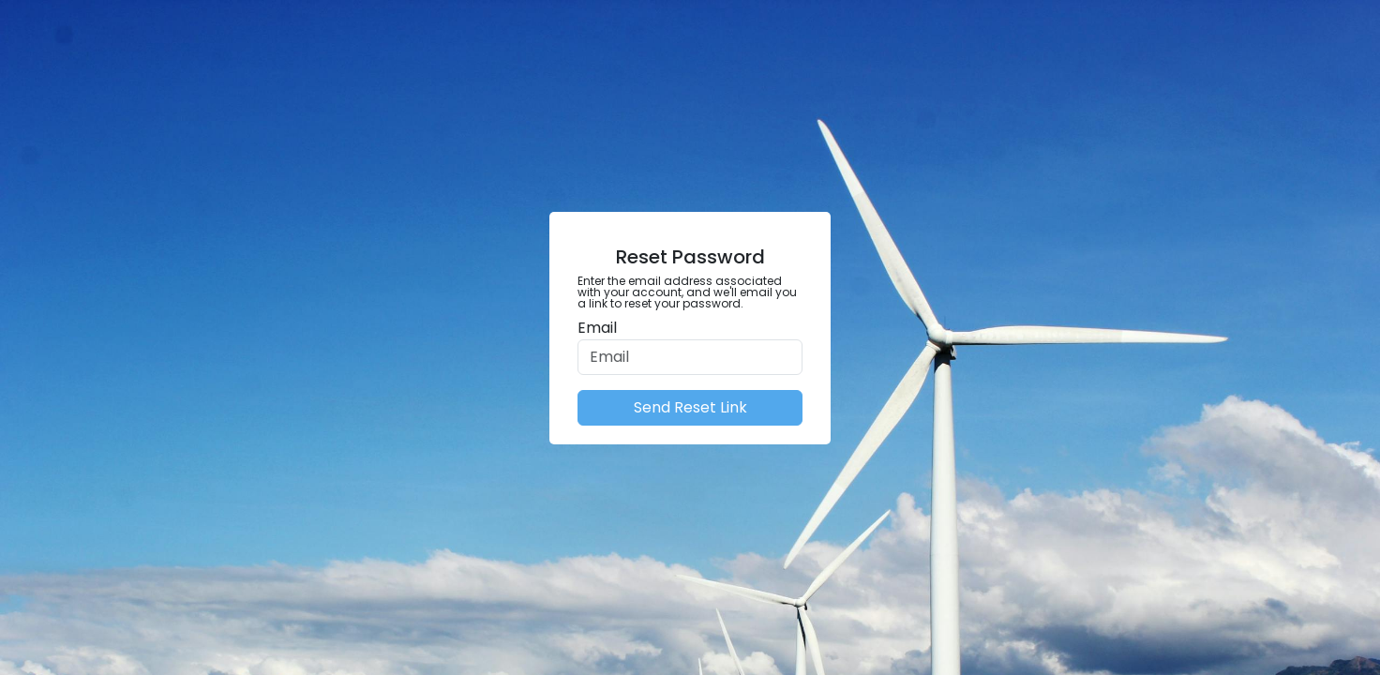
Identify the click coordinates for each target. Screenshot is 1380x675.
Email (597, 327)
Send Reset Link (690, 407)
